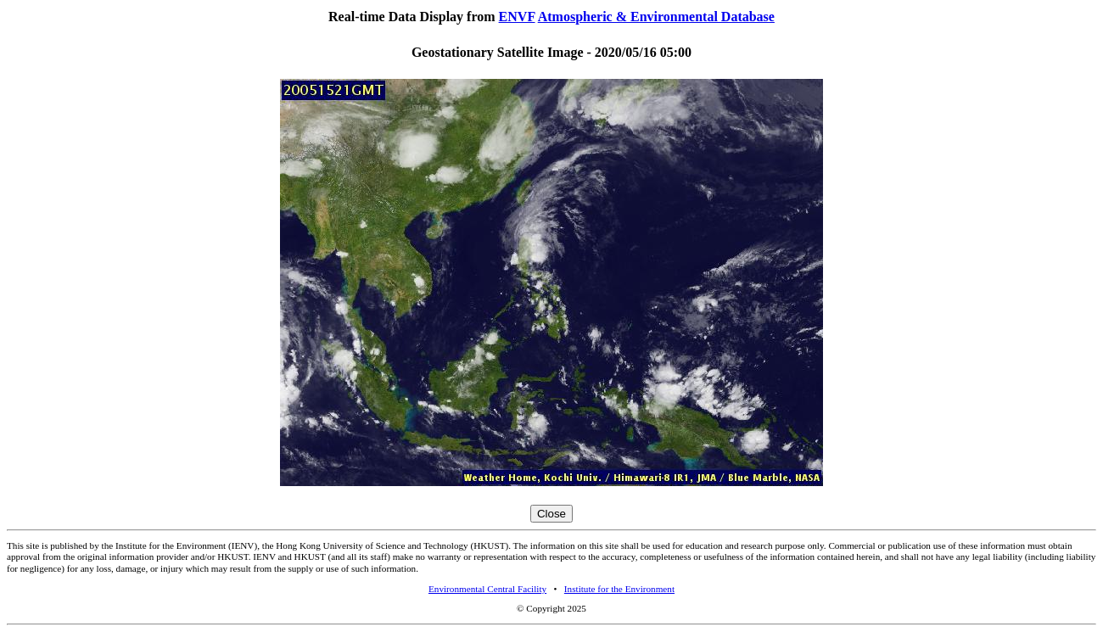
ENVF (517, 16)
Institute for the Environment (619, 589)
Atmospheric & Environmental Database (656, 16)
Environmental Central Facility (487, 589)
